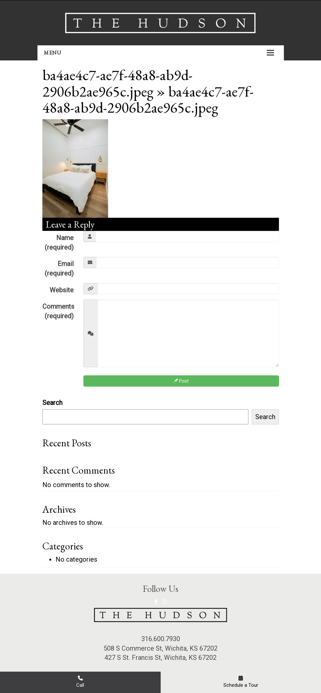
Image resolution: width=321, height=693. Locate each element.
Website (62, 290)
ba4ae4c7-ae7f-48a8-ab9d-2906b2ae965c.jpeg (117, 83)
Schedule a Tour (240, 681)
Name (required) (59, 242)
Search (52, 403)
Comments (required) (58, 311)
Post (181, 381)
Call (80, 681)
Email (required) (59, 268)
